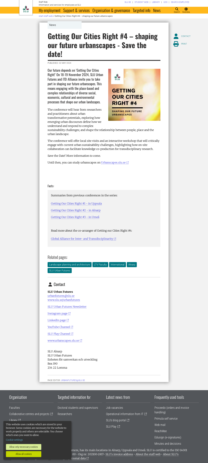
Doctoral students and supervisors (78, 407)
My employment (49, 10)
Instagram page (57, 313)
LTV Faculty (100, 264)
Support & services (76, 10)
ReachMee (160, 431)
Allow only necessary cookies (23, 446)
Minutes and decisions (167, 443)
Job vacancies (114, 407)
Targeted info (141, 10)
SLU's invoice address (119, 454)
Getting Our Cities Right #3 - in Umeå (75, 217)
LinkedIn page (57, 320)
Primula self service (166, 418)
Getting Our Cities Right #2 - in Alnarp (76, 210)
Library (13, 420)
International (117, 264)
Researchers (65, 414)
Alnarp (131, 264)
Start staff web (46, 16)
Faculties (14, 407)
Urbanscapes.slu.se (113, 162)
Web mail (160, 425)
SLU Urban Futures (59, 270)
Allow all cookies (24, 454)
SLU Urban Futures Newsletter (67, 306)
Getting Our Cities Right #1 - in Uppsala (76, 203)
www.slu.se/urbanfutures (64, 300)
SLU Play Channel (59, 333)
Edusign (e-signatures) (167, 437)
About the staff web (148, 454)
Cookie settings (14, 439)
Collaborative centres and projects (29, 414)
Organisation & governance (111, 10)
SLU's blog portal (116, 420)
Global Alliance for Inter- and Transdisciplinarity (82, 238)
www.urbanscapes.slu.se (63, 340)
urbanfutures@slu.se (61, 295)
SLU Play (111, 426)
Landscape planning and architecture (69, 264)
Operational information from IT (124, 414)
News (157, 10)
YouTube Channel (59, 327)
